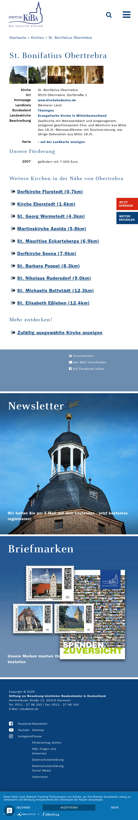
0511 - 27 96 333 (28, 704)
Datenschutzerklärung (48, 759)
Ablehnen (23, 807)
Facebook (25, 723)
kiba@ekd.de (29, 709)
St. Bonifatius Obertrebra (70, 37)
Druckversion (81, 356)
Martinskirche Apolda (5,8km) (51, 228)
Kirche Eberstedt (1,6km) (46, 204)
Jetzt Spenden (126, 204)
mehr (115, 807)
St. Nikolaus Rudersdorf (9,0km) (54, 278)
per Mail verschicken (87, 362)
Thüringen (46, 110)
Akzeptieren (69, 807)
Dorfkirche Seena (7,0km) (46, 253)
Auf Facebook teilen (86, 369)
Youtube (23, 730)
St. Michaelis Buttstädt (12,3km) (55, 290)
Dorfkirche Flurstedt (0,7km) (50, 191)
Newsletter (40, 723)
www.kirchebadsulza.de (57, 100)
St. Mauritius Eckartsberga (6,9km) (58, 241)
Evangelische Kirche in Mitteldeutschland (72, 116)
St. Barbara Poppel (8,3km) (48, 266)
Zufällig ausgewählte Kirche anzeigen (59, 332)
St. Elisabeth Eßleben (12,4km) (53, 303)
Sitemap (38, 730)
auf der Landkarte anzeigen (62, 142)
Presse (37, 736)
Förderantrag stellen (46, 742)
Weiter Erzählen (127, 218)
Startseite (17, 37)
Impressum (40, 776)
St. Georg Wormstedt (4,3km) (51, 216)
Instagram (25, 736)
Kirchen (37, 37)
